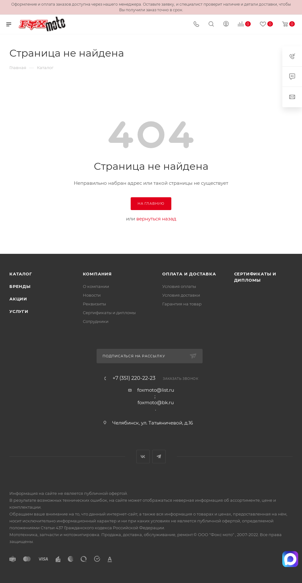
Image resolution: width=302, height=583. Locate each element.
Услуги (18, 311)
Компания (97, 273)
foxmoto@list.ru (155, 390)
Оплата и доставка (189, 273)
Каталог (20, 273)
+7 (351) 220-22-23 (134, 378)
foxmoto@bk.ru (156, 402)
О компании (96, 286)
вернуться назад (156, 219)
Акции (18, 298)
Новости (92, 295)
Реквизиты (94, 303)
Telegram (159, 456)
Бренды (20, 286)
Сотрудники (95, 321)
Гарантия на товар (182, 303)
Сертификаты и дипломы (109, 312)
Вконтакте (143, 456)
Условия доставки (181, 295)
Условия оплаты (179, 286)
